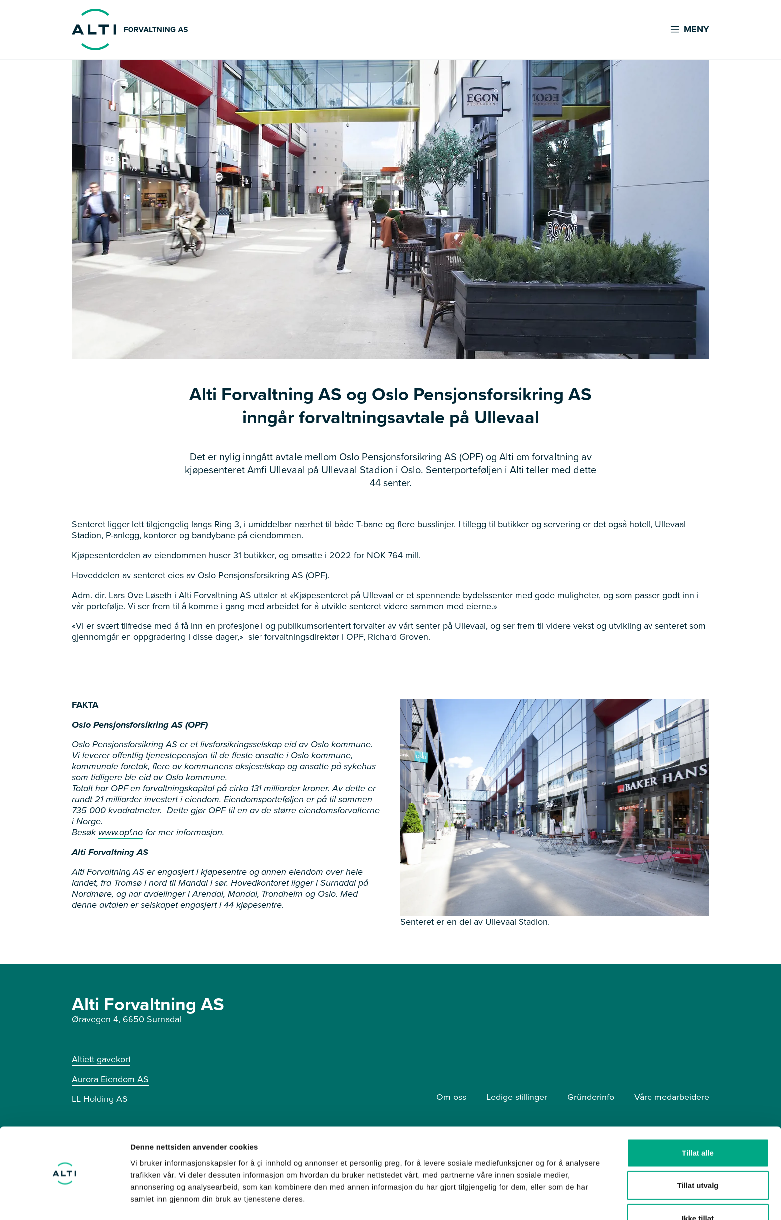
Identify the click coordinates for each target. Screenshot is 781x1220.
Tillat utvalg (697, 1155)
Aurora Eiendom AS (110, 1079)
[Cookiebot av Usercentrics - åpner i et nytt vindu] (64, 1200)
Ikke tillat (698, 1187)
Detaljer (530, 1200)
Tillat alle (698, 1122)
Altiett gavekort (101, 1059)
